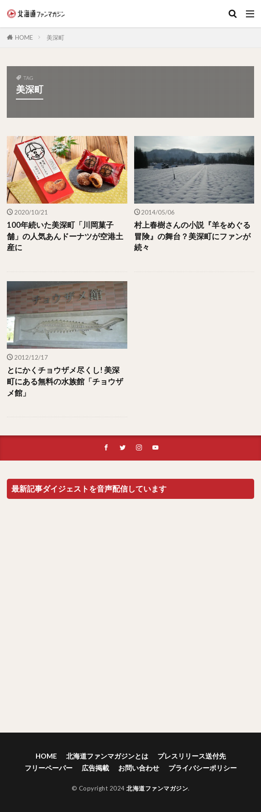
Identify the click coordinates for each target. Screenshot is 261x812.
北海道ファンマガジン (157, 788)
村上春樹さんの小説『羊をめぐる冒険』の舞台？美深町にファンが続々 (192, 236)
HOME (24, 37)
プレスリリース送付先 (191, 756)
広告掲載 (95, 768)
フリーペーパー (49, 768)
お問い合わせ (138, 768)
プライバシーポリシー (202, 768)
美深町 (55, 37)
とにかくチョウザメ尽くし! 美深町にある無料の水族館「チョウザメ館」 (65, 382)
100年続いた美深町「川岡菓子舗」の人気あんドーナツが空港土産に (65, 236)
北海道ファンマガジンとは (107, 756)
